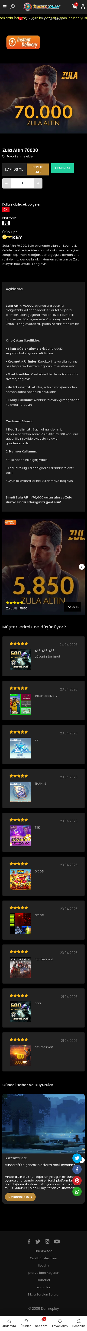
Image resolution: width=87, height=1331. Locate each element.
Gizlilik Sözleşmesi (43, 1258)
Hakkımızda (43, 1251)
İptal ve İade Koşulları (44, 1272)
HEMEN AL (62, 168)
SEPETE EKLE (37, 169)
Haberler (43, 1280)
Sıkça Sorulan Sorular (44, 1294)
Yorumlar (43, 1287)
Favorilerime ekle (17, 156)
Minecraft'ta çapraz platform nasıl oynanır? (40, 1165)
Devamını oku (20, 1197)
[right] (82, 567)
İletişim (43, 1265)
